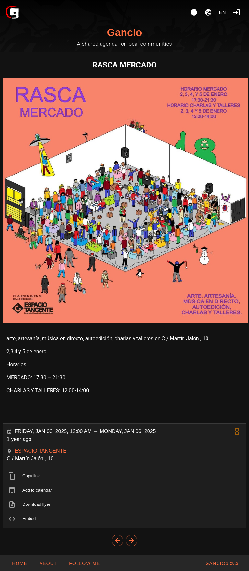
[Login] (237, 12)
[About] (194, 12)
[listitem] (124, 475)
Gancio (124, 32)
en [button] (222, 12)
